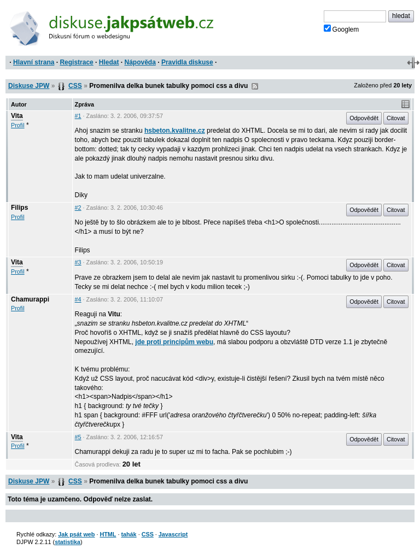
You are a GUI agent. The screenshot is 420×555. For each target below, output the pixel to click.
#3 (78, 262)
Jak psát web (76, 534)
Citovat (396, 118)
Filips (19, 207)
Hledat (109, 62)
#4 (78, 299)
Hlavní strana (33, 62)
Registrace (76, 62)
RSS (255, 86)
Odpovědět (363, 118)
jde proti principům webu (174, 342)
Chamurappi (30, 299)
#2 (78, 207)
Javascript (173, 534)
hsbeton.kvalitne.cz (174, 130)
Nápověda (140, 62)
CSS (75, 86)
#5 (78, 437)
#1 (78, 116)
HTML (108, 534)
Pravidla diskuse (187, 62)
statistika (67, 542)
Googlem (341, 29)
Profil (18, 125)
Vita (17, 116)
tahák (128, 534)
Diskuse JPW (28, 86)
